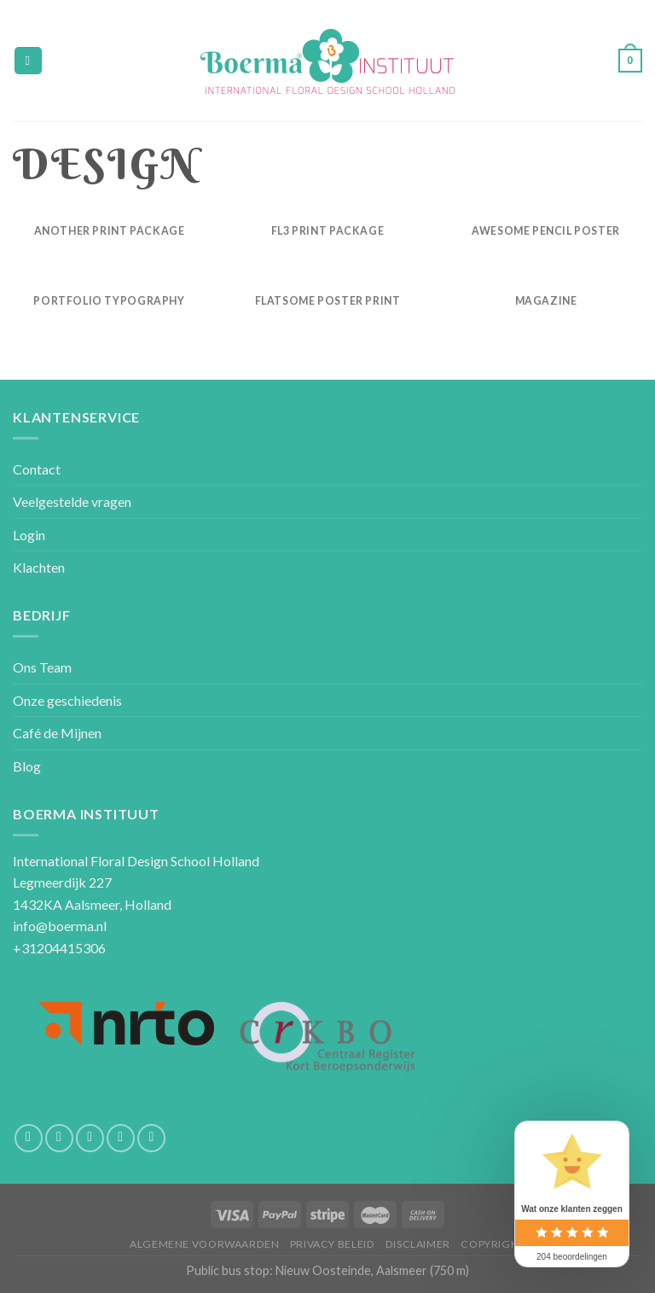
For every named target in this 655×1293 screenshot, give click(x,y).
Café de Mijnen (57, 733)
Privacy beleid (332, 1244)
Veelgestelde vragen (72, 501)
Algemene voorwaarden (204, 1244)
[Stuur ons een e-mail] (90, 1138)
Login (29, 535)
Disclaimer (417, 1244)
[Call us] (121, 1138)
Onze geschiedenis (67, 700)
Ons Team (42, 667)
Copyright (493, 1244)
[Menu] (28, 61)
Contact (37, 469)
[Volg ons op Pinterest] (151, 1138)
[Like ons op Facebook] (28, 1138)
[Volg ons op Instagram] (59, 1138)
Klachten (39, 567)
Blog (27, 766)
